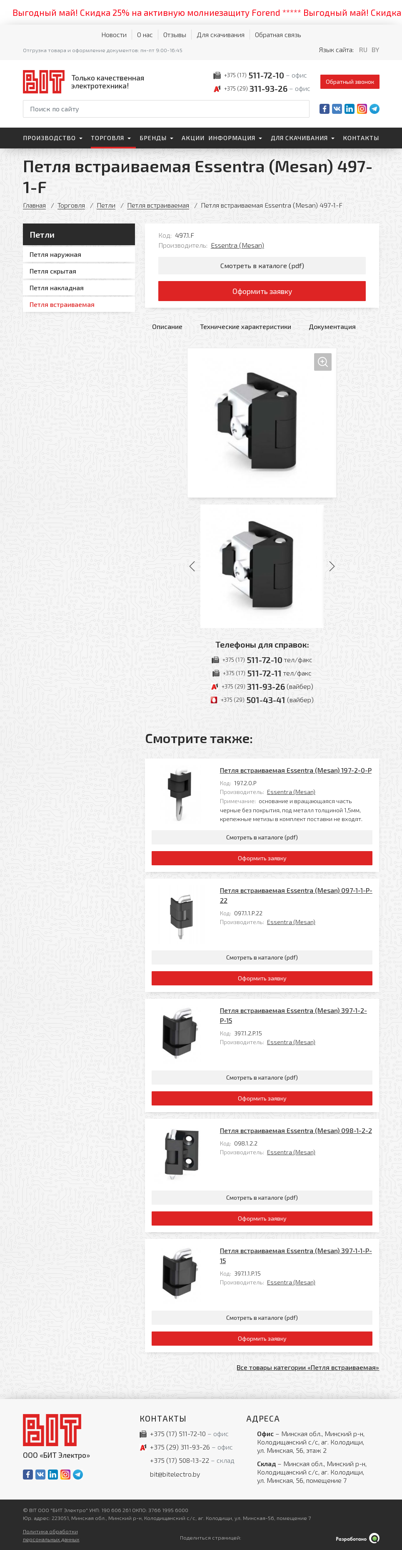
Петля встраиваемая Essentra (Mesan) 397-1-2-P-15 (293, 1015)
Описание (167, 326)
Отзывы (174, 34)
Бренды (153, 137)
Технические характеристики (245, 326)
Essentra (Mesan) (237, 245)
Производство (49, 137)
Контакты (361, 137)
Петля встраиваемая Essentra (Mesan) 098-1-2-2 (296, 1130)
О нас (145, 34)
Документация (332, 326)
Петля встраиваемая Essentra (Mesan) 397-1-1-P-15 (296, 1255)
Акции (193, 137)
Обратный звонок (350, 81)
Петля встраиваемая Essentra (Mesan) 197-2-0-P (296, 770)
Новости (114, 34)
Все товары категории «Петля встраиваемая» (308, 1367)
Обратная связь (278, 34)
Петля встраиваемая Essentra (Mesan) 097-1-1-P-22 (296, 895)
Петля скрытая (53, 271)
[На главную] (85, 81)
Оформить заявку (262, 291)
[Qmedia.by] (358, 1538)
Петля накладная (57, 287)
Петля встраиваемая (158, 205)
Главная (34, 205)
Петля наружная (55, 254)
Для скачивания (221, 34)
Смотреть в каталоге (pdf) (262, 265)
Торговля (107, 137)
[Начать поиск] (302, 109)
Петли (106, 205)
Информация (231, 137)
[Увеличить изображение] (262, 423)
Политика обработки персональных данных (51, 1535)
